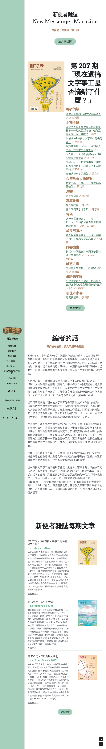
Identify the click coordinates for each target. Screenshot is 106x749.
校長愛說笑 (73, 205)
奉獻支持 (12, 408)
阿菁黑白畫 (73, 196)
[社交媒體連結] (3, 418)
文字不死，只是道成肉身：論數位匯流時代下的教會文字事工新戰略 (84, 166)
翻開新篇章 (73, 298)
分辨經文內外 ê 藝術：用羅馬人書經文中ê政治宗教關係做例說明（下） (84, 285)
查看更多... (33, 591)
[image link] (12, 331)
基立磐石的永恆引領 (78, 209)
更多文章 (76, 309)
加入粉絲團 (65, 42)
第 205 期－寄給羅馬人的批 (43, 654)
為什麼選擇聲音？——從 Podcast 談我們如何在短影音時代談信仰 (84, 223)
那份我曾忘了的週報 (78, 174)
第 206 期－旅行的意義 (40, 599)
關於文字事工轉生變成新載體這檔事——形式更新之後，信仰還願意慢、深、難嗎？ (84, 131)
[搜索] (12, 391)
